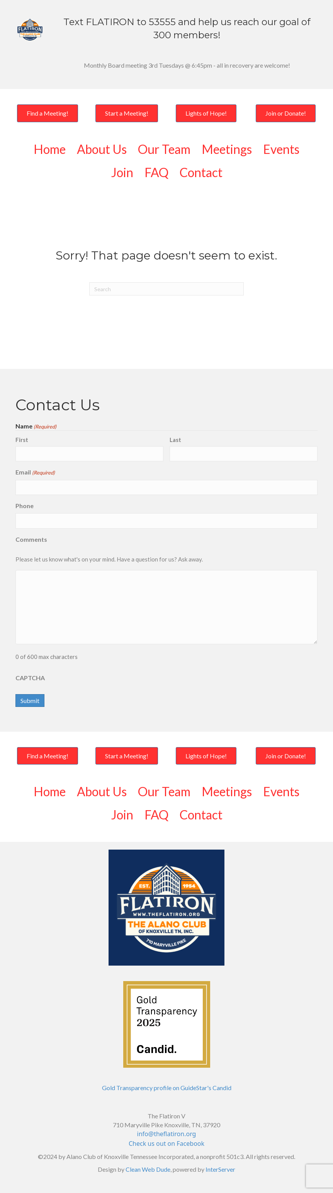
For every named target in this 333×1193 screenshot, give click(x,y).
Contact (201, 172)
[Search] (166, 288)
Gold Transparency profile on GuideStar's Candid (166, 1087)
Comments (31, 539)
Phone (24, 505)
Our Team (164, 149)
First (21, 439)
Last (175, 439)
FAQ (156, 172)
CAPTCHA (30, 677)
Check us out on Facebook (166, 1143)
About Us (102, 149)
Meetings (227, 149)
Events (281, 149)
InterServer (220, 1169)
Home (50, 149)
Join (122, 172)
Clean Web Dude (148, 1169)
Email (35, 472)
